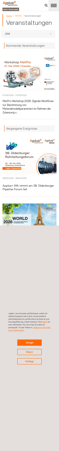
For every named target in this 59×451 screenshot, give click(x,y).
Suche (46, 5)
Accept (29, 342)
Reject (29, 352)
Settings (29, 361)
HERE (44, 322)
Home (9, 16)
